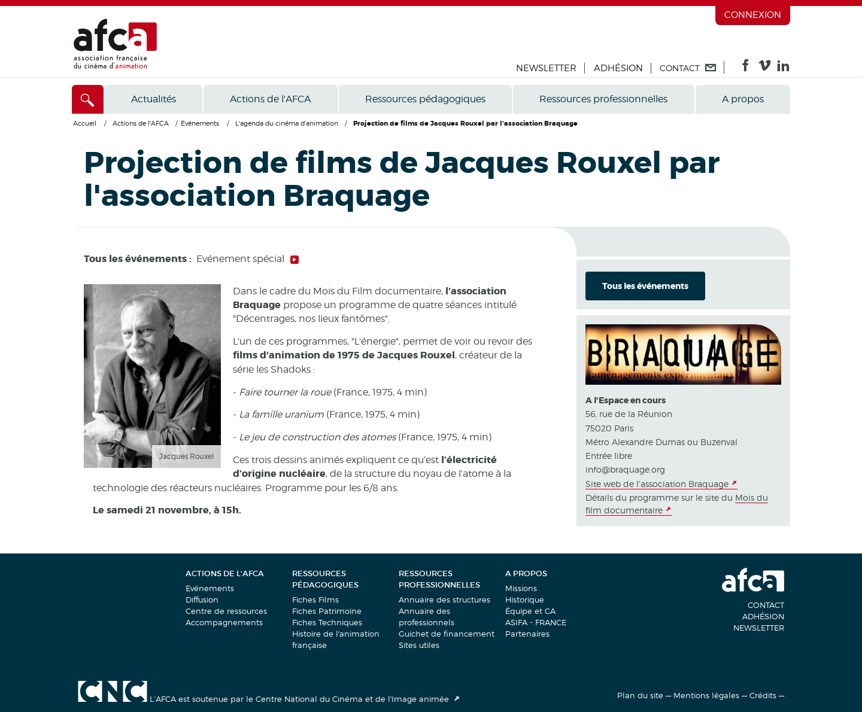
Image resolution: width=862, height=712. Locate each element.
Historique (524, 599)
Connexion (752, 15)
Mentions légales (706, 695)
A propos (743, 99)
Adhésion (618, 68)
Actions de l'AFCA (270, 99)
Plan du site (640, 695)
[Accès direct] (88, 99)
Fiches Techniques (327, 622)
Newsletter (546, 68)
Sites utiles (419, 645)
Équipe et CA (530, 611)
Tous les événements (645, 286)
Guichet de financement (446, 633)
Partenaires (527, 633)
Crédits (762, 695)
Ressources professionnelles (603, 99)
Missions (521, 588)
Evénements (210, 588)
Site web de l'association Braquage (657, 484)
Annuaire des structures (444, 599)
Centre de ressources (226, 611)
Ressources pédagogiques (425, 99)
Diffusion (202, 599)
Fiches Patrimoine (327, 611)
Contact (766, 605)
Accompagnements (224, 622)
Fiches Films (315, 599)
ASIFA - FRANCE (535, 622)
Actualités (153, 99)
